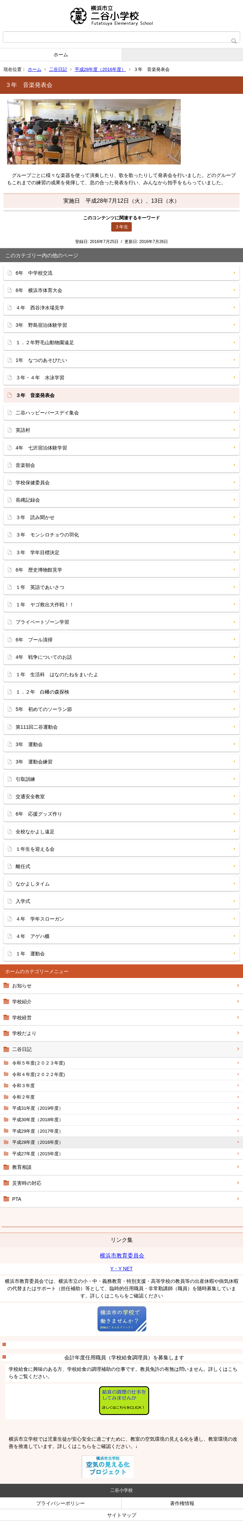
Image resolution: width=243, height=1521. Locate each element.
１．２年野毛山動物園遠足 (45, 342)
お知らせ (22, 985)
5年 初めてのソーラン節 (44, 709)
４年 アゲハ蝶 (33, 936)
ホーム (61, 54)
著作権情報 (182, 1503)
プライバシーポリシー (60, 1503)
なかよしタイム (33, 884)
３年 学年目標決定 (37, 552)
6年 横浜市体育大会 (39, 290)
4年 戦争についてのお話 (44, 657)
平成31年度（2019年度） (37, 1108)
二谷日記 (58, 69)
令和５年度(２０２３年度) (38, 1063)
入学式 (23, 901)
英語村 (23, 430)
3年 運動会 (29, 744)
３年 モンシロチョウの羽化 (47, 534)
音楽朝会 (25, 465)
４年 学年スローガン (40, 919)
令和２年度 (23, 1097)
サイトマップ (121, 1515)
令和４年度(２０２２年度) (38, 1074)
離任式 (23, 866)
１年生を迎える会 (35, 849)
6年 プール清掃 (34, 639)
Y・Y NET (121, 1268)
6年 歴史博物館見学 (39, 570)
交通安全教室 (30, 796)
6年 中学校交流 (34, 273)
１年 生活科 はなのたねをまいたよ (57, 674)
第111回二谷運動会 (37, 727)
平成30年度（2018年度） (37, 1119)
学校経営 (22, 1017)
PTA (16, 1199)
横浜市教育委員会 (122, 1256)
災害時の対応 (26, 1183)
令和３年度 (23, 1085)
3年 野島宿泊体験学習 (41, 325)
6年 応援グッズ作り (39, 814)
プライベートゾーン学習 (42, 622)
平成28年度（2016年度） (100, 69)
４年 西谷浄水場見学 (40, 307)
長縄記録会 (28, 500)
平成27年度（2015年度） (37, 1153)
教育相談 (22, 1167)
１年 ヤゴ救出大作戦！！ (45, 604)
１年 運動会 (30, 953)
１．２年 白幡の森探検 (42, 692)
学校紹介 (22, 1001)
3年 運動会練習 (34, 761)
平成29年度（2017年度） (37, 1131)
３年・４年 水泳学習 (40, 377)
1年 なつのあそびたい (41, 360)
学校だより (24, 1033)
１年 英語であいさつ (40, 587)
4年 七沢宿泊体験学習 (41, 448)
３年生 (121, 226)
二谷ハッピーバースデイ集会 (47, 412)
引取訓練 (25, 779)
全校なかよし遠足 (35, 831)
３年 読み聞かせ (35, 517)
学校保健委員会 (33, 482)
